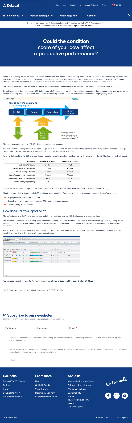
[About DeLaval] (91, 5)
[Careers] (105, 5)
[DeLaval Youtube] (125, 396)
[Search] (129, 15)
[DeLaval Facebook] (108, 396)
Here (81, 349)
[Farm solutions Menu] (21, 15)
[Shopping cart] (129, 5)
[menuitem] (13, 15)
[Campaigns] (61, 5)
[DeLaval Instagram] (116, 396)
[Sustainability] (75, 5)
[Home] (11, 5)
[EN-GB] (118, 5)
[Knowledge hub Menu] (79, 15)
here (91, 281)
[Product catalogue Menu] (52, 15)
